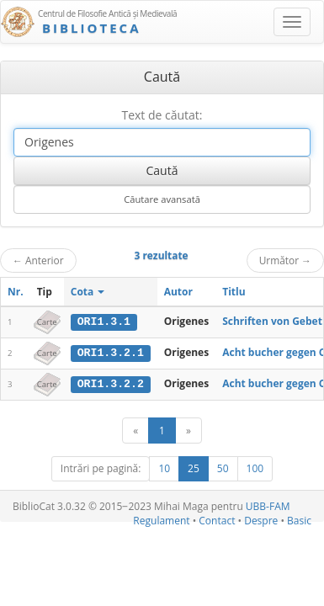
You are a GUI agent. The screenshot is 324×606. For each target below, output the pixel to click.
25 (193, 467)
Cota (88, 291)
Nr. (16, 291)
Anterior (38, 260)
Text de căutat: (161, 115)
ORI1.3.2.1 (110, 352)
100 (255, 467)
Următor (285, 260)
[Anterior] (135, 430)
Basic (299, 520)
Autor (178, 291)
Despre (261, 520)
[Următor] (188, 430)
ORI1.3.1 (103, 321)
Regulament (161, 520)
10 (164, 467)
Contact (217, 520)
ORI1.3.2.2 (110, 383)
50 (223, 467)
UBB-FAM (268, 505)
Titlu (233, 291)
